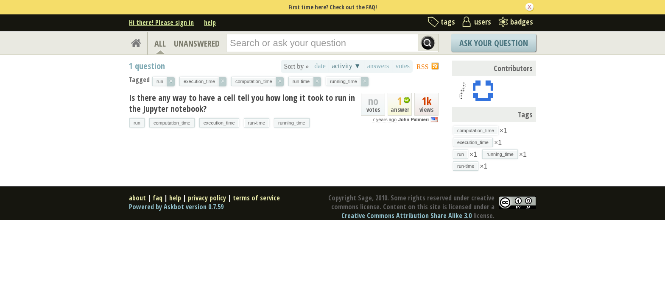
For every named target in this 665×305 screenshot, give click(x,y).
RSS (422, 66)
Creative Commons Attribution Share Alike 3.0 (406, 215)
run (137, 122)
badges (521, 22)
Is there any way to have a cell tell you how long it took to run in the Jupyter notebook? (242, 103)
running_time (291, 122)
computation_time (172, 122)
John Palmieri (413, 119)
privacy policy (207, 197)
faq (157, 197)
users (482, 22)
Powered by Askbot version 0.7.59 (176, 206)
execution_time (219, 122)
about (137, 197)
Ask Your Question (493, 43)
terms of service (256, 197)
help (210, 22)
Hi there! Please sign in (161, 22)
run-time (256, 122)
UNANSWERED (197, 43)
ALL (160, 43)
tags (448, 22)
